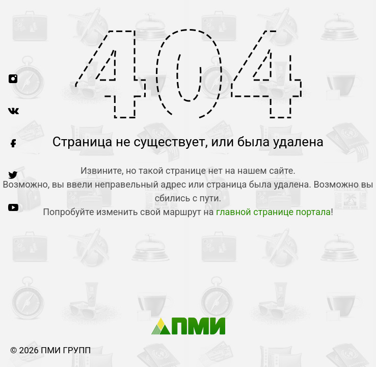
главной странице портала (273, 211)
